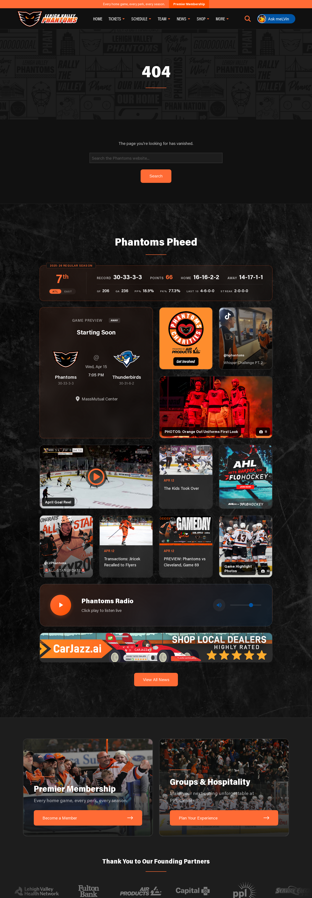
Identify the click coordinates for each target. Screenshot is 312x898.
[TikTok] (227, 850)
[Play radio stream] (60, 527)
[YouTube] (258, 850)
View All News (156, 600)
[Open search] (248, 18)
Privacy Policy (112, 866)
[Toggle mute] (220, 527)
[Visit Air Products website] (148, 812)
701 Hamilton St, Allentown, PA (133, 850)
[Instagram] (247, 850)
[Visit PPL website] (252, 812)
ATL (55, 214)
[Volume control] (245, 527)
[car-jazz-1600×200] (155, 568)
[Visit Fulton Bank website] (96, 812)
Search (94, 866)
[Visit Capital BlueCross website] (200, 812)
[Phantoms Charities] (185, 261)
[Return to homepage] (47, 18)
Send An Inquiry (56, 850)
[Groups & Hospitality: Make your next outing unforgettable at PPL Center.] (224, 708)
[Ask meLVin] (276, 18)
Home (97, 19)
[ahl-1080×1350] (245, 399)
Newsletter (134, 866)
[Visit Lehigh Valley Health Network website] (44, 812)
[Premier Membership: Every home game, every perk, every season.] (88, 708)
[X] (268, 850)
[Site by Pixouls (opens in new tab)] (261, 867)
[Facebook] (237, 850)
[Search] (156, 80)
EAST (68, 214)
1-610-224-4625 (89, 850)
